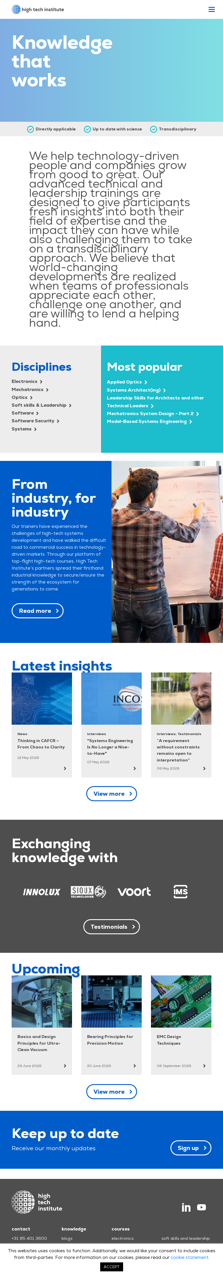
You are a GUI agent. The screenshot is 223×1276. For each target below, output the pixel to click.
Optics (22, 397)
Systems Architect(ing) (136, 390)
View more (109, 793)
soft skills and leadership (185, 1238)
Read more (35, 611)
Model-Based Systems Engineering (149, 421)
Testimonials (109, 926)
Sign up (188, 1148)
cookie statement (189, 1257)
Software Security (35, 421)
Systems (24, 429)
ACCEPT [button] (112, 1266)
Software (25, 413)
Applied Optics (127, 382)
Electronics (27, 381)
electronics (123, 1238)
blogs (67, 1238)
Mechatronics (30, 389)
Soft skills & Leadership (41, 405)
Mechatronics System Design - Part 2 (153, 413)
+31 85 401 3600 (29, 1238)
